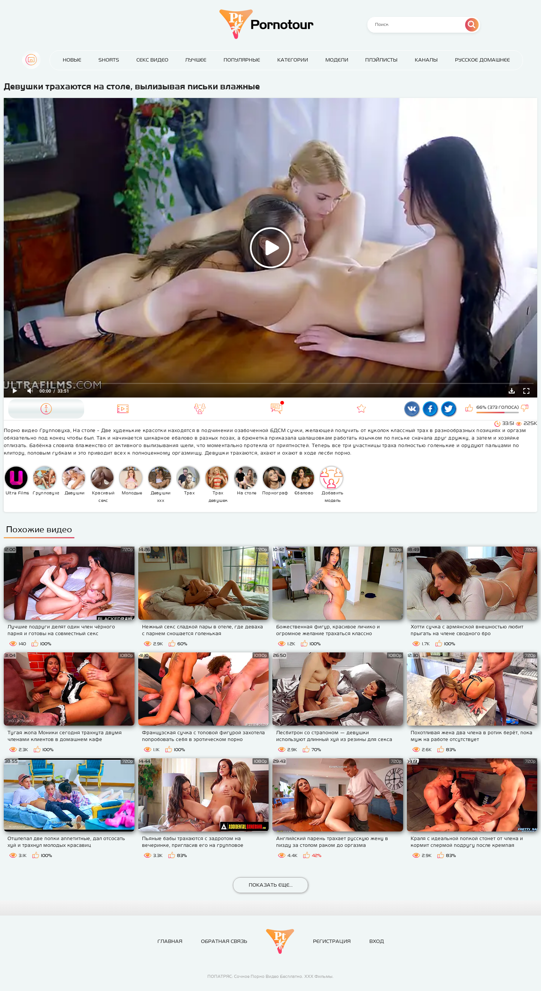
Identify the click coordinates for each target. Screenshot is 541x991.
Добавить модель (331, 485)
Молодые (130, 481)
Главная (31, 59)
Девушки (73, 481)
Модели (336, 60)
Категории (292, 60)
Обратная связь (224, 941)
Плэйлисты (381, 60)
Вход (376, 941)
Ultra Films (17, 481)
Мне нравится (470, 408)
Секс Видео (152, 60)
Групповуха (46, 481)
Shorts (108, 60)
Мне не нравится (525, 408)
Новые (72, 60)
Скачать (512, 390)
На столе (245, 481)
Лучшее (195, 60)
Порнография (275, 481)
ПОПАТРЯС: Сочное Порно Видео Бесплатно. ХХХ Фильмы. (270, 976)
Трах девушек (217, 485)
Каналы (426, 60)
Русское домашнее (482, 60)
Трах (188, 481)
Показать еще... (271, 885)
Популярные (242, 60)
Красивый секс (103, 485)
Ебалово (303, 481)
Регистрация (332, 941)
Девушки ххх (159, 485)
